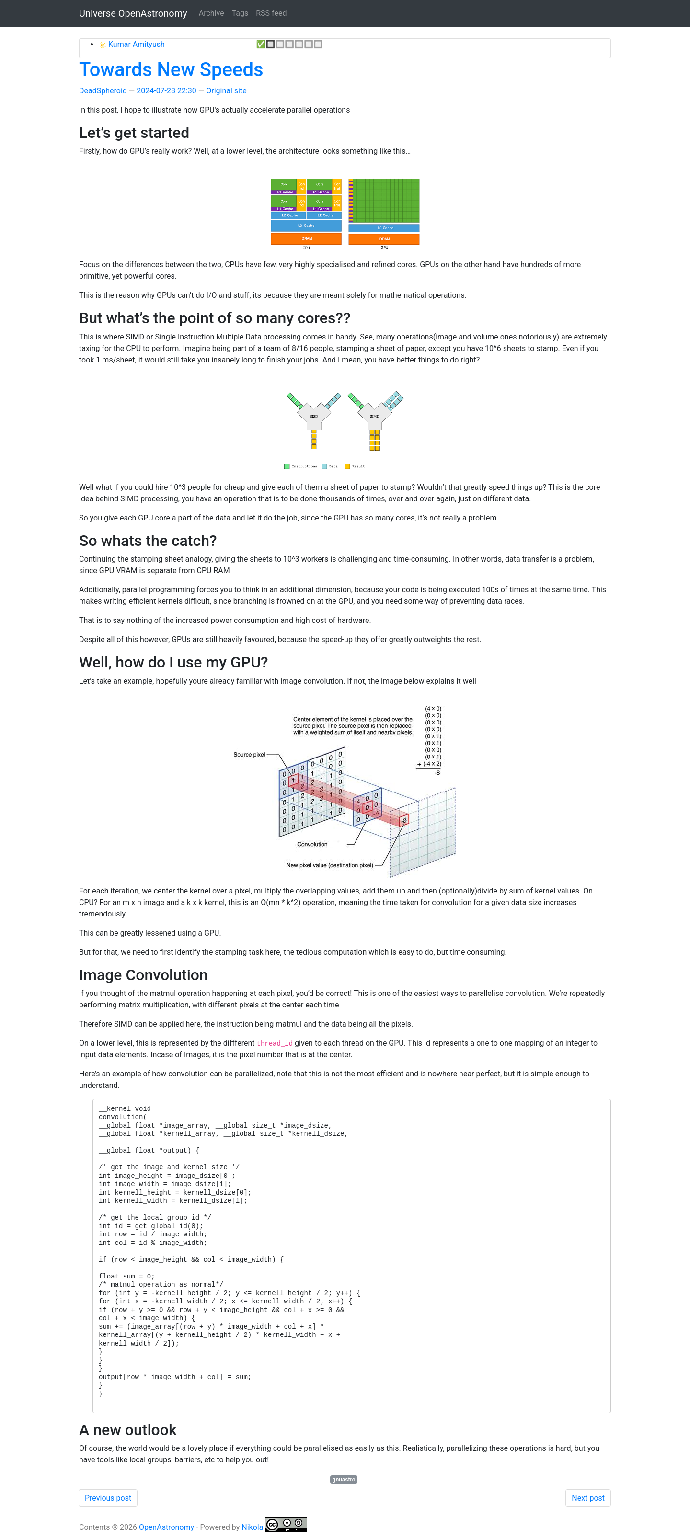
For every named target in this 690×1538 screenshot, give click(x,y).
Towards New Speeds (171, 69)
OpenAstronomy (166, 1527)
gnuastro (344, 1479)
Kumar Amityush (135, 44)
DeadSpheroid (103, 90)
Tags (240, 13)
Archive (211, 13)
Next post (588, 1498)
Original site (226, 90)
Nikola (252, 1527)
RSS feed (271, 13)
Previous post (108, 1498)
